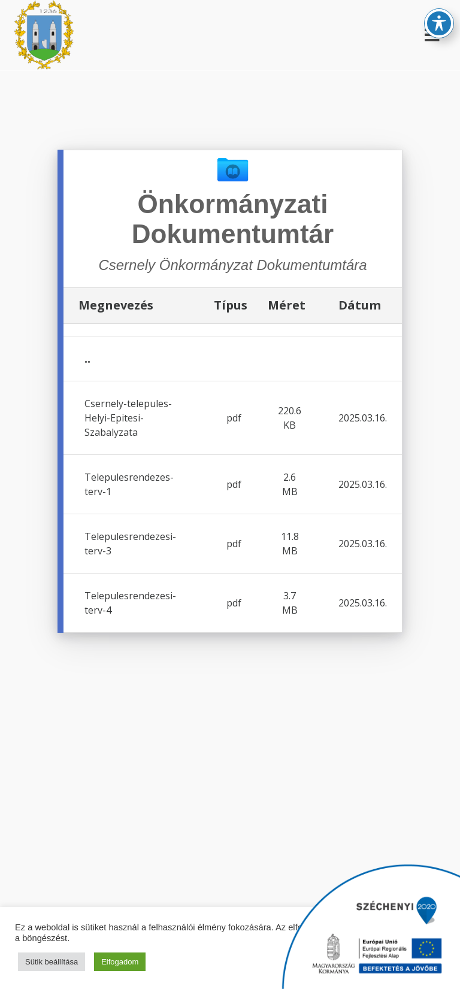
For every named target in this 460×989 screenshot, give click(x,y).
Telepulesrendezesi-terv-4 (130, 603)
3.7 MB (290, 603)
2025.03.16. (362, 417)
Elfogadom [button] (119, 961)
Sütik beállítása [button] (51, 961)
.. (87, 358)
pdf (233, 417)
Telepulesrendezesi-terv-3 (130, 543)
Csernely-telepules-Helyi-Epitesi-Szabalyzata (128, 418)
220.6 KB (289, 418)
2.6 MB (290, 484)
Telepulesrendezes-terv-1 (129, 484)
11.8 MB (290, 543)
